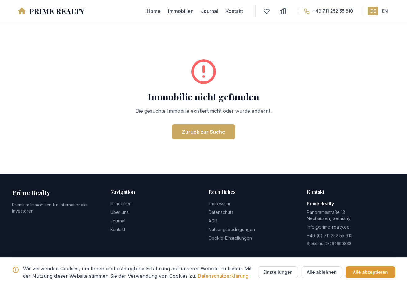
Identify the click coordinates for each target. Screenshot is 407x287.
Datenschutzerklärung (223, 276)
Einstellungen (278, 272)
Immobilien (181, 11)
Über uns (119, 212)
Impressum (219, 203)
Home (154, 11)
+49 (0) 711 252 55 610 (330, 235)
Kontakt (234, 11)
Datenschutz (221, 212)
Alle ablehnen (322, 272)
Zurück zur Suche (203, 132)
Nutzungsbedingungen (232, 229)
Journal (209, 11)
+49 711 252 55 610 (332, 11)
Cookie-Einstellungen (230, 238)
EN (385, 11)
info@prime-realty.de (328, 227)
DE (373, 11)
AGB (213, 220)
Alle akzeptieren (370, 272)
